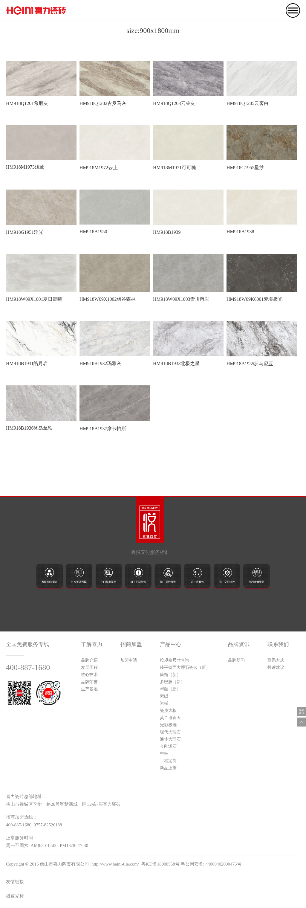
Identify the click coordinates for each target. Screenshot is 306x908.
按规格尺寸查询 (174, 660)
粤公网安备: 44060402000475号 (211, 864)
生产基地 (89, 689)
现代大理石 (170, 732)
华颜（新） (170, 689)
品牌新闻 (236, 660)
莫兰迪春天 (170, 717)
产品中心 (170, 644)
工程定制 (168, 761)
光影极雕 (168, 725)
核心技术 (89, 674)
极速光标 (15, 896)
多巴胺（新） (172, 682)
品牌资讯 (239, 644)
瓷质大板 (168, 710)
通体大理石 (170, 739)
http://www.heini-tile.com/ (115, 864)
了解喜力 (91, 644)
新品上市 (168, 768)
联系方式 (275, 660)
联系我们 (278, 644)
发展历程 (89, 667)
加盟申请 (128, 660)
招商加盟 (131, 644)
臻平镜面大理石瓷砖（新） (185, 667)
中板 (164, 753)
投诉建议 (275, 667)
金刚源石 (168, 746)
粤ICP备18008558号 (160, 864)
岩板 (164, 703)
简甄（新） (170, 674)
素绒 (164, 696)
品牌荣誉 (89, 682)
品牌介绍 (89, 660)
